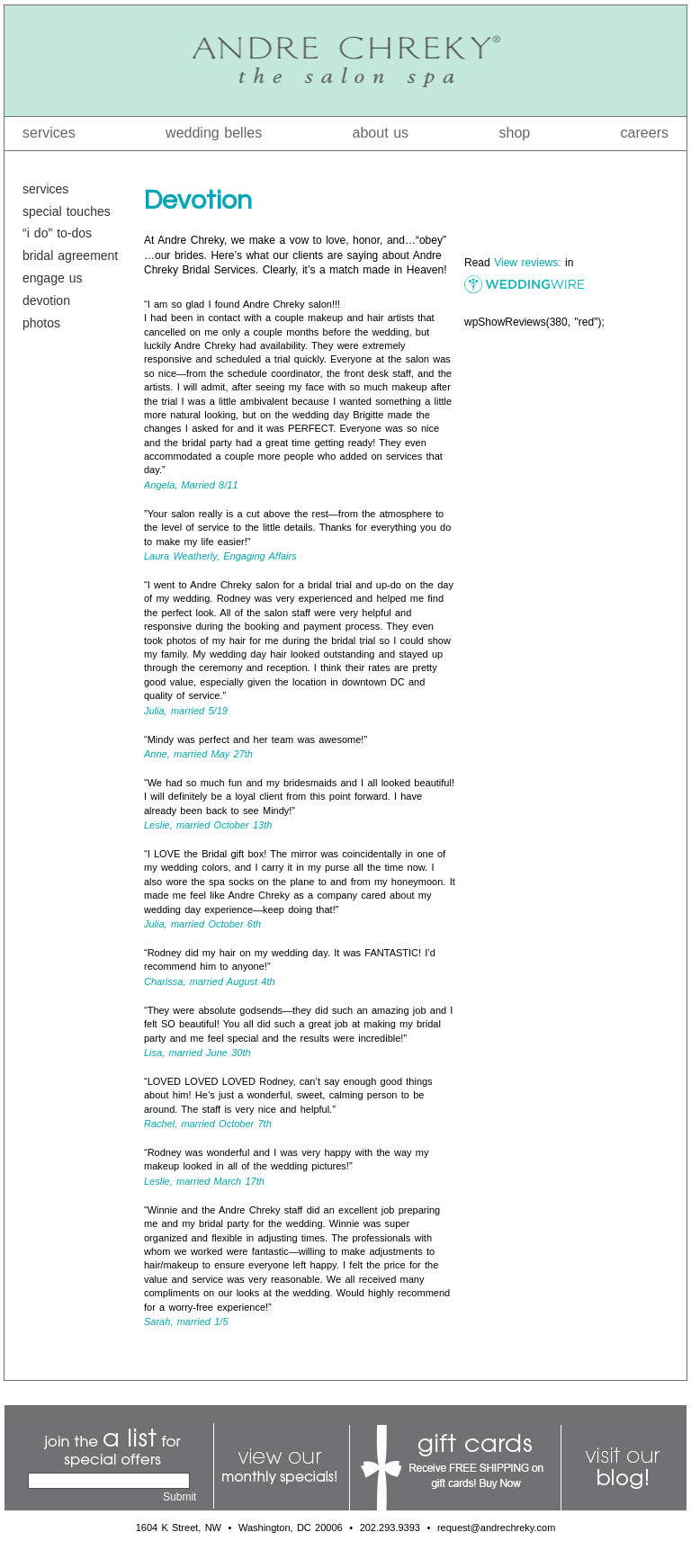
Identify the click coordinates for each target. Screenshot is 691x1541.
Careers (645, 132)
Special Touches (66, 211)
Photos (41, 323)
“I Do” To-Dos (57, 233)
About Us (381, 132)
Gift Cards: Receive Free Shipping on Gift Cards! (455, 1467)
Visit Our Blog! (621, 1467)
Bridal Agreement (70, 255)
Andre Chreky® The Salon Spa (345, 60)
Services (49, 132)
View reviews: (527, 262)
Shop (515, 132)
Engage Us (52, 278)
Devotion (46, 300)
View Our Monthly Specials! (282, 1467)
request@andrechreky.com (496, 1527)
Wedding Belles (214, 132)
